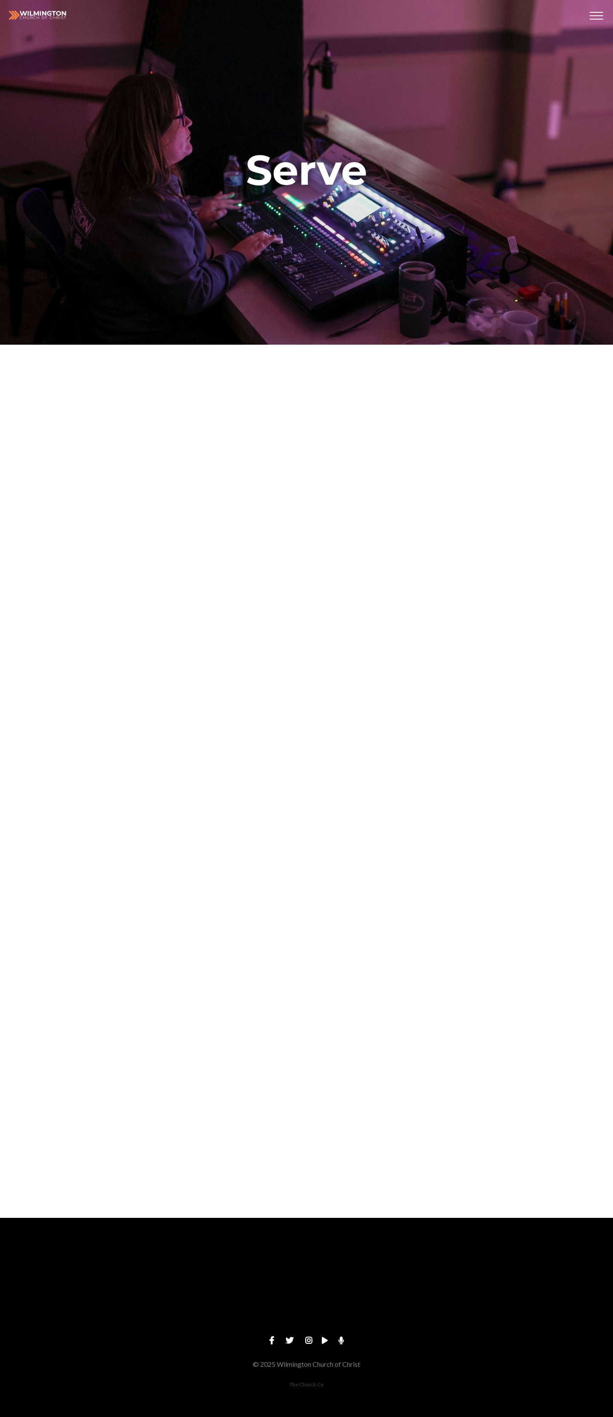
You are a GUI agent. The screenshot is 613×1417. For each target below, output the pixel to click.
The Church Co (306, 1384)
